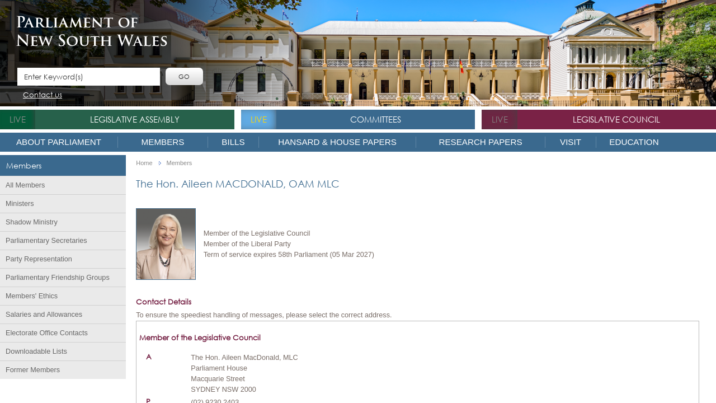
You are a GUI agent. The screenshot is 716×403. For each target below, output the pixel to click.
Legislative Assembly (135, 119)
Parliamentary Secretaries (46, 241)
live (18, 119)
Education (633, 142)
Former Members (33, 370)
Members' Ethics (32, 296)
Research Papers (480, 142)
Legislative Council (616, 119)
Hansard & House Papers (337, 142)
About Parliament (58, 142)
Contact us (42, 95)
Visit (570, 142)
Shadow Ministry (32, 222)
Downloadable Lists (36, 351)
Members (163, 142)
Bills (233, 142)
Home (144, 163)
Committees (375, 119)
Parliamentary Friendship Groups (58, 278)
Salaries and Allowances (44, 314)
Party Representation (39, 259)
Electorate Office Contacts (47, 333)
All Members (25, 185)
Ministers (20, 204)
